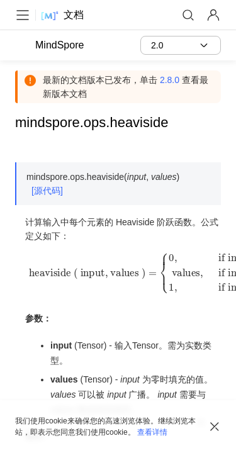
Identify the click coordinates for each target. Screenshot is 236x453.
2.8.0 (169, 80)
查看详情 (152, 432)
